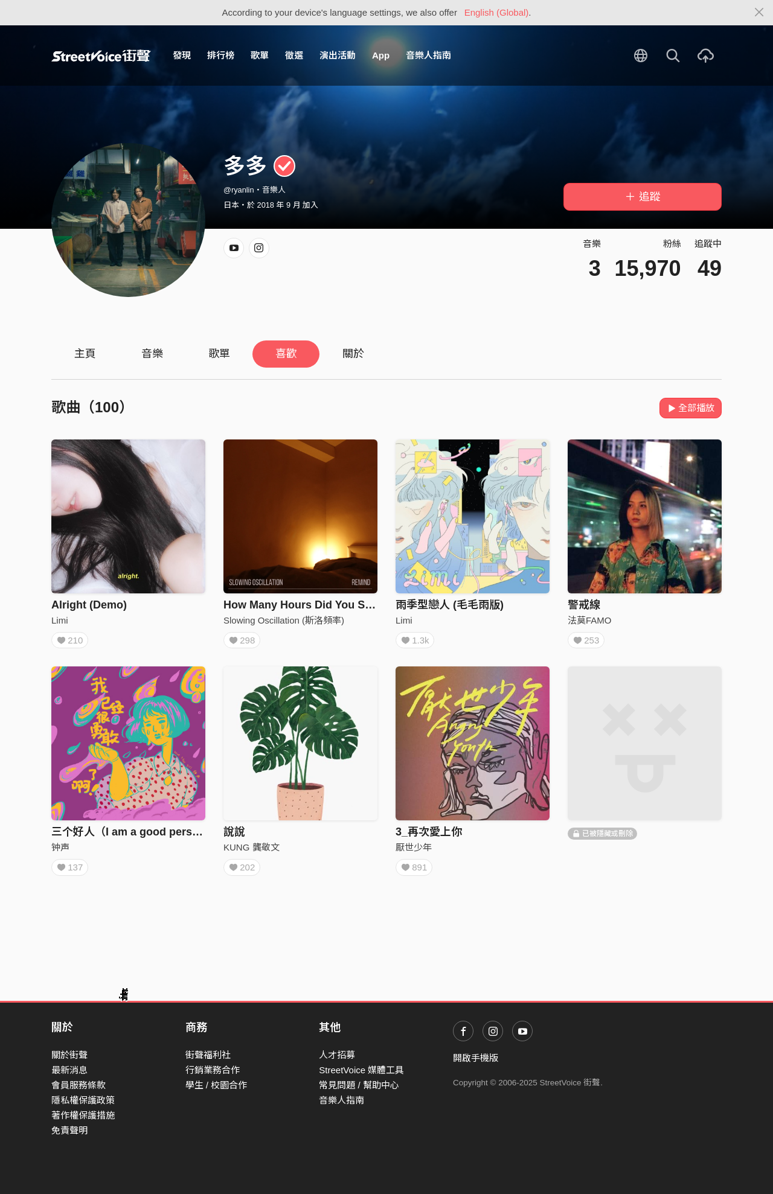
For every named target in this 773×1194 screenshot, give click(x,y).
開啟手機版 (475, 1058)
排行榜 (220, 55)
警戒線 (584, 605)
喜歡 (286, 354)
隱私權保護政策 (83, 1100)
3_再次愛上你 (429, 835)
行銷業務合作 (212, 1070)
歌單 (260, 55)
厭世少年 (414, 851)
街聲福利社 (208, 1055)
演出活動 (337, 55)
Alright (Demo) (89, 605)
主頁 (85, 354)
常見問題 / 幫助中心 (359, 1085)
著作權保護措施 (83, 1115)
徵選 (294, 55)
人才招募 (337, 1055)
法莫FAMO (590, 620)
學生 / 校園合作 (216, 1085)
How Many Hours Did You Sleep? (308, 605)
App (381, 55)
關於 (353, 354)
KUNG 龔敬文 (251, 851)
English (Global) (496, 12)
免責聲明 (69, 1130)
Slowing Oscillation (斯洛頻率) (283, 620)
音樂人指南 (428, 55)
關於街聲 (69, 1055)
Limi (59, 620)
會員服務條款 (78, 1085)
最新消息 (69, 1070)
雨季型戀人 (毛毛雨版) (450, 605)
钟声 (60, 851)
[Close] (759, 12)
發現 (182, 55)
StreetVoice (101, 55)
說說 (234, 835)
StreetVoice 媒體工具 (361, 1070)
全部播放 (690, 408)
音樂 (152, 354)
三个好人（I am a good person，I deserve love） (175, 835)
